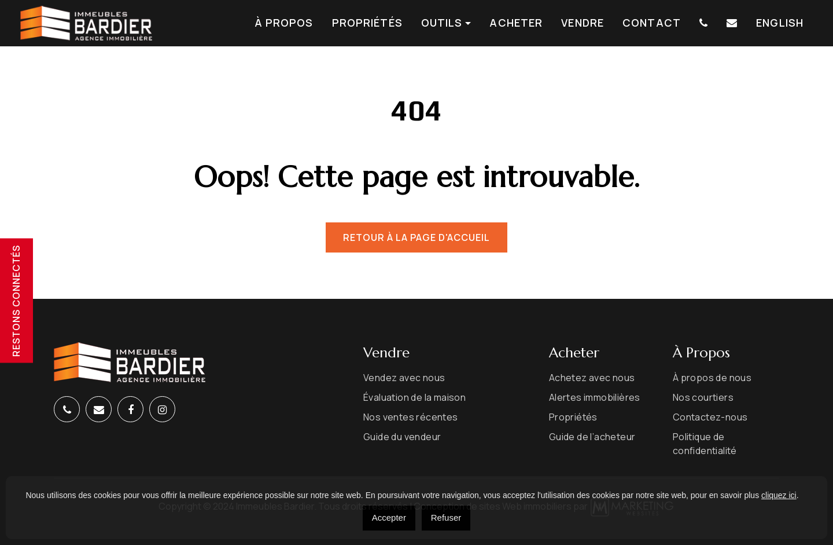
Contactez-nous (710, 417)
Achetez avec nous (592, 377)
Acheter (516, 23)
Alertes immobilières (594, 397)
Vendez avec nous (404, 377)
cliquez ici (779, 495)
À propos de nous (712, 377)
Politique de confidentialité (705, 443)
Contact (651, 23)
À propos (284, 23)
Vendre (582, 23)
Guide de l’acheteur (592, 436)
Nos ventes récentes (410, 417)
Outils (442, 23)
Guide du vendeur (402, 436)
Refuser (446, 517)
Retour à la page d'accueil (416, 237)
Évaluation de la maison (414, 397)
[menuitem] (779, 23)
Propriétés (367, 23)
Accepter (389, 517)
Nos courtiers (703, 397)
